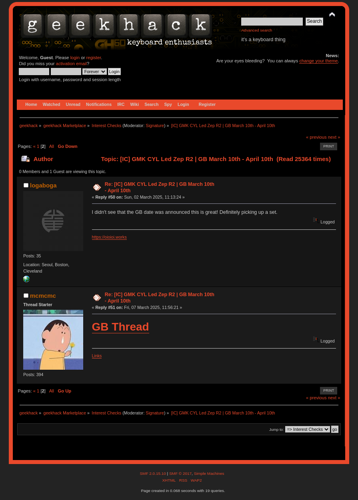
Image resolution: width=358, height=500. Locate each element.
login (75, 57)
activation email (71, 63)
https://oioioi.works (109, 237)
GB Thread (120, 327)
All (51, 146)
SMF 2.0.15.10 (153, 473)
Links (97, 355)
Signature (155, 125)
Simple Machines (209, 473)
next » (334, 137)
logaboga (43, 185)
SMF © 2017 (180, 473)
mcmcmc (43, 295)
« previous (316, 137)
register (93, 57)
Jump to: (276, 429)
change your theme (318, 60)
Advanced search (256, 30)
